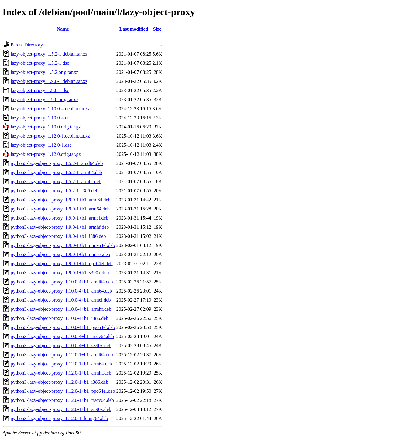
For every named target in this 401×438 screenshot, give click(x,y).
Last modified (133, 29)
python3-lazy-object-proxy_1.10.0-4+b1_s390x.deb (61, 345)
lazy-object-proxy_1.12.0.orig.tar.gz (46, 154)
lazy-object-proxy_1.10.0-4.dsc (41, 117)
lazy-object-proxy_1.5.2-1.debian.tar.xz (49, 53)
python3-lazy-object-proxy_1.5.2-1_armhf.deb (56, 181)
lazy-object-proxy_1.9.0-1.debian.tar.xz (49, 81)
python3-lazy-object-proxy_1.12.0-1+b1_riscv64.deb (62, 400)
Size (157, 29)
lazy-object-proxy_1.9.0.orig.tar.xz (44, 99)
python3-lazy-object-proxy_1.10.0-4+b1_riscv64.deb (62, 336)
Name (63, 29)
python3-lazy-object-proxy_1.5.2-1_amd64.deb (57, 163)
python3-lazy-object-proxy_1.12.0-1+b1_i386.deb (59, 382)
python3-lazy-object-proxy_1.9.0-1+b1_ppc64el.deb (62, 263)
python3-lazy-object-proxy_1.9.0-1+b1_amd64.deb (61, 199)
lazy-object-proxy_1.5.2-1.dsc (40, 63)
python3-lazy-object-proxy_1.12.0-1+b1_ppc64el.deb (63, 391)
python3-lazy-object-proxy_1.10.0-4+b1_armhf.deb (61, 309)
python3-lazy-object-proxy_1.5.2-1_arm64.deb (56, 172)
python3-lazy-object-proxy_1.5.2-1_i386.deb (54, 190)
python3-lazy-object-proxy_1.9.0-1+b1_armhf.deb (60, 227)
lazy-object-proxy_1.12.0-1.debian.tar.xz (50, 136)
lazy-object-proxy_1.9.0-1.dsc (40, 90)
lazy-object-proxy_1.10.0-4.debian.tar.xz (50, 108)
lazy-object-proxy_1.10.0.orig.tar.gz (46, 126)
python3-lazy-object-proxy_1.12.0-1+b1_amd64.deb (62, 354)
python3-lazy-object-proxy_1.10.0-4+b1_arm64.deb (61, 290)
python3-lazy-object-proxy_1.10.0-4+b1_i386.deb (59, 318)
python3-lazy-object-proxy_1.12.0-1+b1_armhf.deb (61, 372)
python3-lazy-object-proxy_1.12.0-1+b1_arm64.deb (61, 363)
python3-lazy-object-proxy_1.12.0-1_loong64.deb (59, 418)
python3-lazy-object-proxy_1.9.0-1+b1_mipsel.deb (60, 254)
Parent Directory (27, 44)
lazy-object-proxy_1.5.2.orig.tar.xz (44, 72)
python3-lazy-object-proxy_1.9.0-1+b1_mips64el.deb (63, 245)
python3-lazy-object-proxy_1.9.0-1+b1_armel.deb (59, 218)
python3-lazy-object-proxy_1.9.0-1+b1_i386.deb (58, 236)
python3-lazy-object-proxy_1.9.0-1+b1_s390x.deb (60, 272)
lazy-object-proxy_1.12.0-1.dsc (41, 145)
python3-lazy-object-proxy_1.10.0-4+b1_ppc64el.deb (63, 327)
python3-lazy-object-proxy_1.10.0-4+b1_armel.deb (61, 300)
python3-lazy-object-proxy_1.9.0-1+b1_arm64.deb (60, 208)
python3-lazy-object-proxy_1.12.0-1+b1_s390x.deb (61, 409)
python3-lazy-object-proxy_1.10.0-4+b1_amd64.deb (62, 281)
